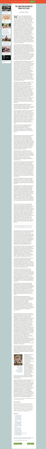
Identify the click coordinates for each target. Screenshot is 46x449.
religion (30, 438)
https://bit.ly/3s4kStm (18, 428)
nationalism (23, 438)
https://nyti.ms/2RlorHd (18, 415)
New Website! (32, 1)
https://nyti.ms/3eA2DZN (18, 430)
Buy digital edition (20, 369)
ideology (20, 438)
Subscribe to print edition (19, 370)
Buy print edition (20, 368)
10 (25, 97)
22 (19, 352)
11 (18, 145)
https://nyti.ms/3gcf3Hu (18, 432)
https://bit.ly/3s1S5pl (18, 429)
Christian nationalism (24, 437)
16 (21, 217)
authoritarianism (18, 437)
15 (25, 197)
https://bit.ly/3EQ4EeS (18, 418)
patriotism (26, 438)
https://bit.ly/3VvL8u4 (18, 423)
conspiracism (29, 437)
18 (30, 243)
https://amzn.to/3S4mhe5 (18, 419)
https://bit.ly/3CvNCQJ (18, 427)
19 (26, 287)
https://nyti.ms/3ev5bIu (18, 424)
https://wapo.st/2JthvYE (18, 421)
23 (15, 391)
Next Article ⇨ (30, 443)
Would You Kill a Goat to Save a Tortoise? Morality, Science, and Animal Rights (6, 43)
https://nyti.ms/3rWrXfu (18, 431)
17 (17, 221)
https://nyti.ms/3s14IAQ (18, 422)
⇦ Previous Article (18, 443)
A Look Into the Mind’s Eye (6, 53)
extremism (17, 438)
